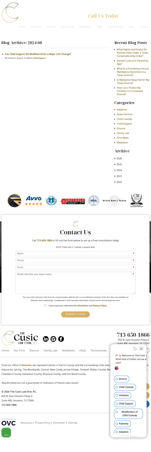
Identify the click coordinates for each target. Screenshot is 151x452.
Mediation (85, 26)
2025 (118, 164)
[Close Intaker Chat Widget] (141, 347)
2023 (118, 176)
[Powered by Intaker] (125, 436)
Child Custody (124, 119)
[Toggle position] (135, 347)
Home (22, 26)
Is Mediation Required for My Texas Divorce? (133, 81)
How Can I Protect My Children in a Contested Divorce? (130, 91)
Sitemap (72, 422)
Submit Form (75, 314)
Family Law (67, 26)
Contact (144, 26)
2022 (118, 182)
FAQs (99, 26)
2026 (118, 158)
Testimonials (115, 26)
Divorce (51, 26)
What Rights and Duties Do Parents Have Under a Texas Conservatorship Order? (132, 53)
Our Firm (36, 26)
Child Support (39, 58)
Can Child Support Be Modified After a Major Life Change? (38, 54)
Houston (26, 365)
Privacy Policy (100, 305)
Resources (26, 422)
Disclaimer (83, 305)
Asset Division (125, 114)
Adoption (122, 109)
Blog (131, 26)
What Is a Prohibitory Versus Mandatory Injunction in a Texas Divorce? (133, 72)
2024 (118, 170)
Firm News (123, 137)
